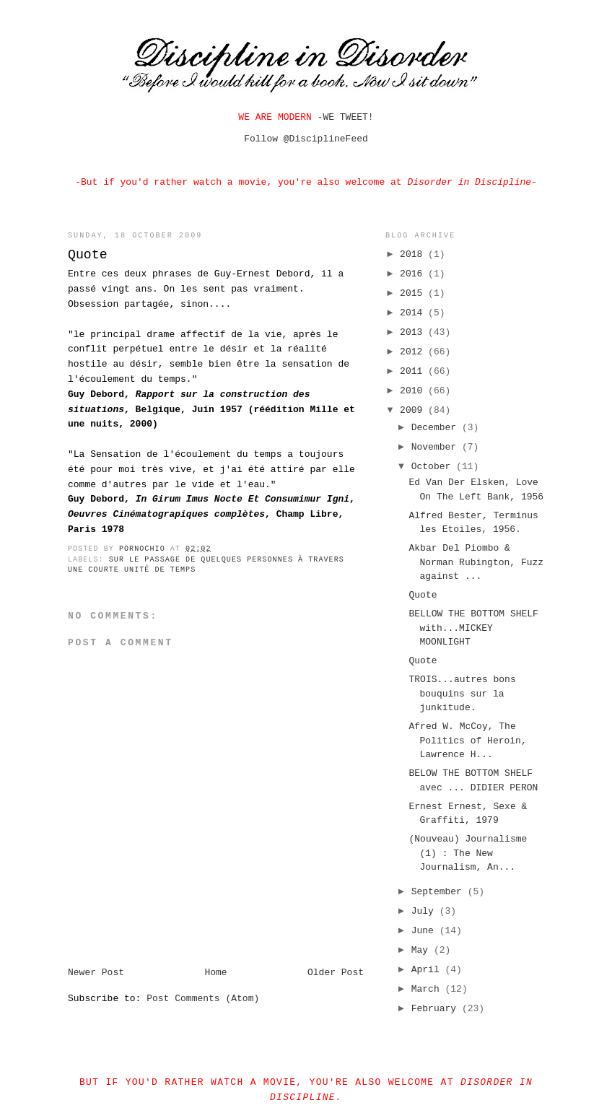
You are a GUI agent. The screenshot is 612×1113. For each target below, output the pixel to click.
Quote (422, 595)
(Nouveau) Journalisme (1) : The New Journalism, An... (467, 853)
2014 (414, 312)
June (425, 930)
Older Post (335, 972)
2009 (414, 410)
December (436, 427)
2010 (414, 390)
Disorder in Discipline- (471, 182)
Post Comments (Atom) (203, 998)
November (436, 447)
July (425, 911)
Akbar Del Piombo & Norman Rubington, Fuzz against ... (475, 562)
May (422, 950)
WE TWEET (345, 117)
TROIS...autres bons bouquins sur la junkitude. (461, 693)
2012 (414, 351)
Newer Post (96, 972)
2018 (414, 254)
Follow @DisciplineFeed (306, 139)
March (428, 989)
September (439, 891)
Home (215, 972)
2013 (414, 332)
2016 (414, 274)
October (433, 466)
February (436, 1008)
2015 (414, 293)
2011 (414, 371)
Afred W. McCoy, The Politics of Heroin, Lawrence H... (467, 740)
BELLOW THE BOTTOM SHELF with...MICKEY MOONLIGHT (473, 627)
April (428, 969)
